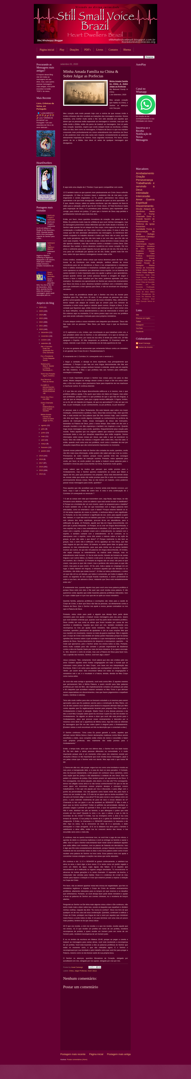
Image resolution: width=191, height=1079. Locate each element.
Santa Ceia (150, 275)
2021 (41, 326)
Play (62, 49)
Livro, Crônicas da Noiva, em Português (45, 106)
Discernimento (144, 205)
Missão (139, 209)
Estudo (152, 258)
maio (43, 436)
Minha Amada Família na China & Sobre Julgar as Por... (47, 418)
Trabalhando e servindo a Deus (145, 186)
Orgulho (151, 244)
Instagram (140, 325)
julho (43, 429)
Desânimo (140, 251)
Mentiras (152, 280)
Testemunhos (142, 239)
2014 (41, 474)
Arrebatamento (145, 173)
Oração (140, 176)
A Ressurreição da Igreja (145, 231)
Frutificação (151, 287)
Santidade (140, 229)
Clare (152, 253)
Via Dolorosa (146, 296)
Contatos (113, 49)
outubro (44, 340)
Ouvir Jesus (92, 971)
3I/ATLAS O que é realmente (51, 218)
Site (137, 315)
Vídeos (138, 270)
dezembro (45, 332)
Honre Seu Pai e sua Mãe (47, 398)
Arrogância (145, 299)
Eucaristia (139, 287)
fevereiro (44, 447)
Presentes (140, 226)
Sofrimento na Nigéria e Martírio (51, 246)
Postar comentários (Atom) (77, 1059)
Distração (151, 249)
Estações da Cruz (142, 289)
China (71, 971)
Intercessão (143, 196)
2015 (41, 470)
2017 (41, 463)
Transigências (146, 294)
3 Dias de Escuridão (148, 282)
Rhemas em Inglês (143, 318)
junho (43, 433)
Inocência (139, 280)
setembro (45, 343)
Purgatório (140, 253)
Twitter (138, 321)
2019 (41, 456)
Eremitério (140, 236)
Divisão (152, 251)
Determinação (141, 244)
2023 (41, 318)
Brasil (153, 299)
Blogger (117, 1074)
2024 (41, 315)
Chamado (140, 216)
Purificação (140, 246)
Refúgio (151, 234)
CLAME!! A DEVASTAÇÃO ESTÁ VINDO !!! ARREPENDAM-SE (48, 389)
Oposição (144, 301)
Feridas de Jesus (148, 277)
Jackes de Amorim (146, 347)
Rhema (127, 49)
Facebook (140, 332)
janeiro (44, 451)
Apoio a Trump (145, 214)
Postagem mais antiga (119, 1054)
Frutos (144, 272)
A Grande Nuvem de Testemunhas (145, 219)
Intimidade (142, 192)
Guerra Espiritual (145, 201)
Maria (152, 211)
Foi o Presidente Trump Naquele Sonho (47, 358)
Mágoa (138, 301)
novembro (45, 336)
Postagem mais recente (72, 1054)
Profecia (139, 256)
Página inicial (47, 49)
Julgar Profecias (81, 971)
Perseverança (144, 179)
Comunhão (140, 242)
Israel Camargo (144, 343)
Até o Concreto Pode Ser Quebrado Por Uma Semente (47, 350)
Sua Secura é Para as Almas (47, 380)
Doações (74, 49)
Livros (99, 49)
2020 (41, 329)
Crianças (139, 261)
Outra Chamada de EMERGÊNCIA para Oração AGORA (47, 407)
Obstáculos (140, 275)
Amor (139, 199)
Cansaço (150, 236)
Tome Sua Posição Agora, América (48, 375)
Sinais (138, 282)
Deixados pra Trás (145, 284)
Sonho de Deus (142, 292)
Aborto (144, 270)
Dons (149, 216)
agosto (44, 425)
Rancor (152, 289)
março (43, 444)
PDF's (87, 49)
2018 (41, 459)
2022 (41, 322)
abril (43, 440)
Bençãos (139, 258)
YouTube (139, 328)
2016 (41, 467)
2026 (41, 307)
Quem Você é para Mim (51, 274)
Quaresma (151, 256)
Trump (149, 229)
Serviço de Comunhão (145, 268)
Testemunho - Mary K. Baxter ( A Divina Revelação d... (47, 367)
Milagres (151, 272)
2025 (41, 311)
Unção (138, 277)
